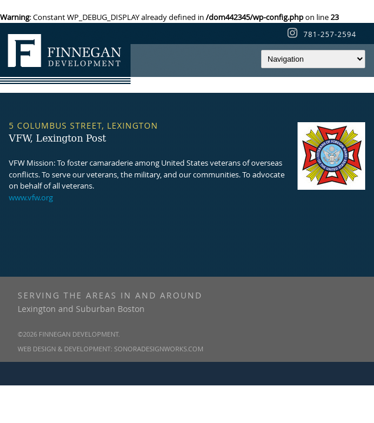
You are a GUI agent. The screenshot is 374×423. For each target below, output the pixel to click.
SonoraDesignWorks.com (158, 348)
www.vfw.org (31, 197)
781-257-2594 (329, 34)
